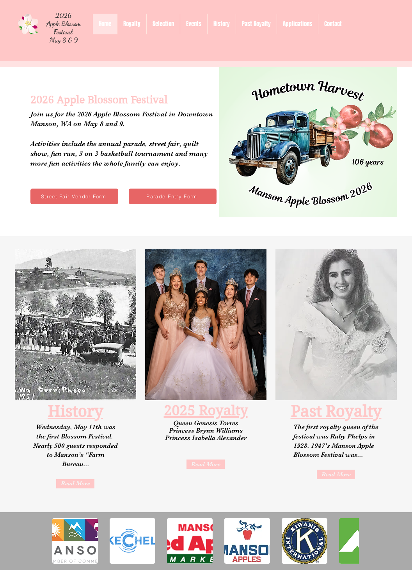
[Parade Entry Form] (173, 196)
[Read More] (75, 483)
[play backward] (62, 541)
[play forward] (349, 541)
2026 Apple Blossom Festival (63, 23)
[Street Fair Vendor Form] (74, 196)
